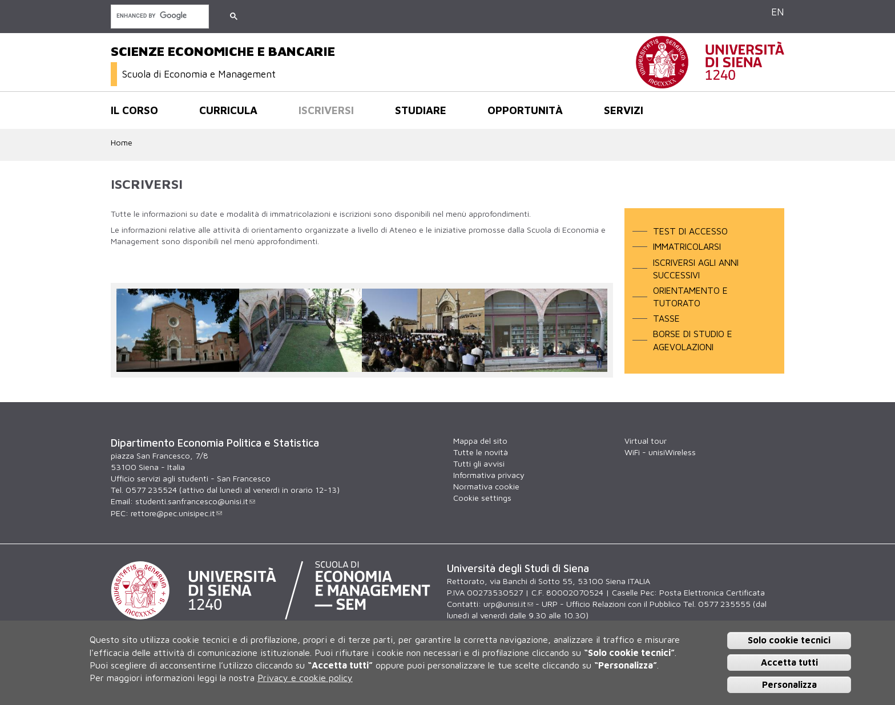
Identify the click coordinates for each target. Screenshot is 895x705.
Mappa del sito (480, 440)
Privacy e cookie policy (305, 677)
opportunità (525, 110)
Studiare (420, 110)
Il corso (134, 110)
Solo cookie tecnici (789, 640)
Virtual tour (645, 440)
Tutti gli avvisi (479, 463)
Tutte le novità (480, 452)
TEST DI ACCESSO (690, 231)
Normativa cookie (486, 486)
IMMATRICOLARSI (687, 246)
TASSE (666, 318)
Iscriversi (326, 110)
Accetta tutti (789, 662)
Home (121, 142)
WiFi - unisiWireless (660, 452)
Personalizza (789, 684)
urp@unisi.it (508, 604)
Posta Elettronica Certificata (712, 592)
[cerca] (158, 15)
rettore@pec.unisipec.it (176, 513)
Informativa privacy (489, 475)
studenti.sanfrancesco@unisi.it (195, 501)
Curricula (228, 110)
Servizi (623, 110)
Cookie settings (482, 498)
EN (777, 12)
